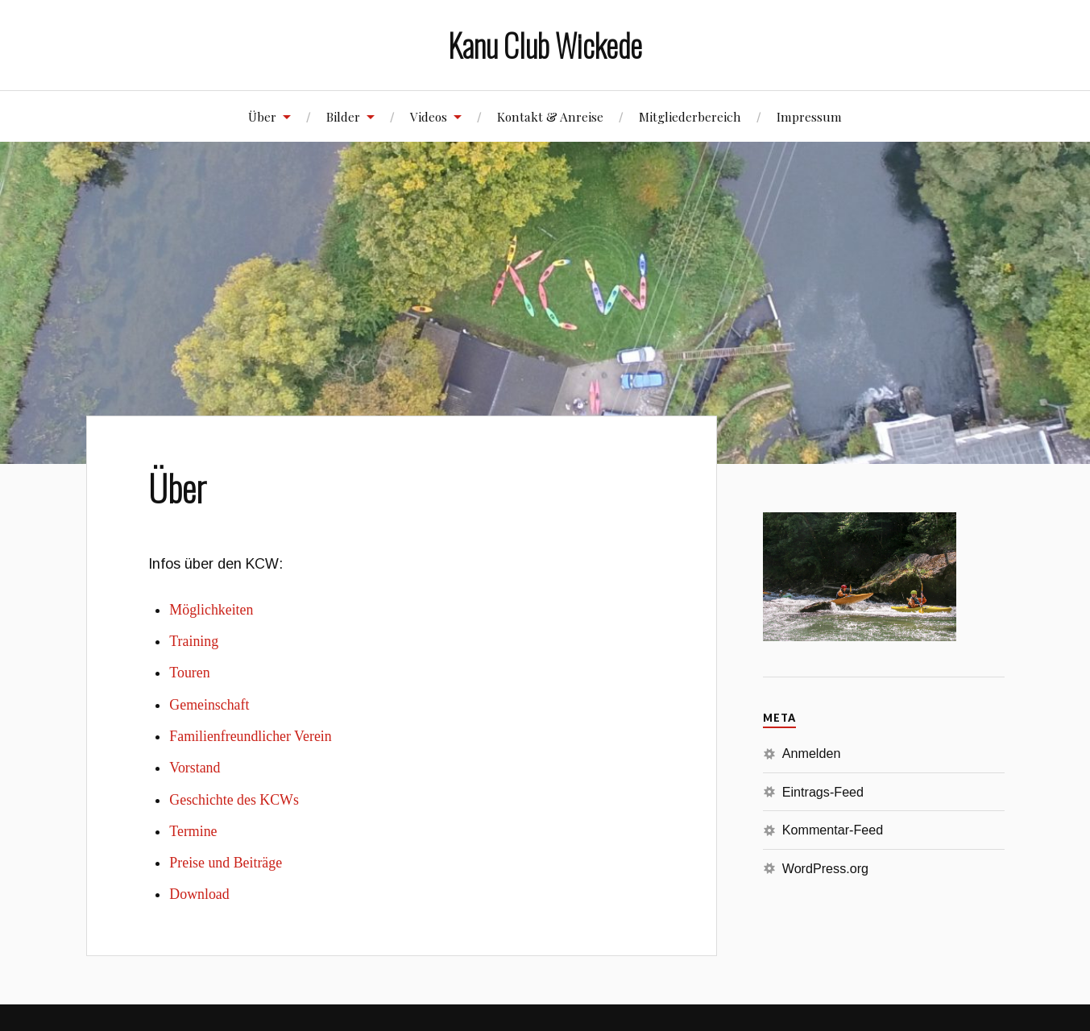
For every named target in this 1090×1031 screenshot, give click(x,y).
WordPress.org (825, 868)
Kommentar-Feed (833, 829)
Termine (193, 831)
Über (262, 116)
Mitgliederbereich (690, 116)
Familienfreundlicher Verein (250, 736)
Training (193, 641)
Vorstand (194, 768)
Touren (189, 673)
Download (199, 894)
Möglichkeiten (211, 610)
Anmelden (811, 753)
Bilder (343, 116)
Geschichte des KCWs (234, 800)
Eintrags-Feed (823, 792)
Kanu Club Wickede (545, 45)
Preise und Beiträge (225, 863)
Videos (428, 116)
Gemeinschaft (209, 705)
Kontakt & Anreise (550, 116)
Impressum (809, 116)
